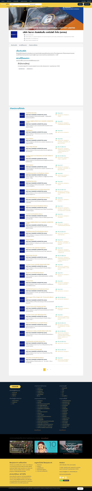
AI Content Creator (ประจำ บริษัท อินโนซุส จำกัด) (36, 314)
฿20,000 (60, 189)
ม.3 (62, 394)
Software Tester (29, 281)
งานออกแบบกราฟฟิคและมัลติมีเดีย (63, 334)
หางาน (3, 1)
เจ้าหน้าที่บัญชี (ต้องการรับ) (31, 113)
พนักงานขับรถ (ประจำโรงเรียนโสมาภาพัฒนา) (35, 357)
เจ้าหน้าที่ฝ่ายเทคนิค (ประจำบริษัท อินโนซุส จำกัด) (35, 341)
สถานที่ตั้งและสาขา (23, 45)
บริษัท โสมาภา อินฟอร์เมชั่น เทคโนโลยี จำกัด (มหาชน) (45, 32)
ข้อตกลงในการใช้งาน (41, 469)
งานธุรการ (59, 159)
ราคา (31, 1)
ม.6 (62, 393)
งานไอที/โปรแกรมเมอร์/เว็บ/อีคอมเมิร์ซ (64, 124)
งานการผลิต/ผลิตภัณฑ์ (61, 192)
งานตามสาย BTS (22, 6)
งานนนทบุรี (64, 412)
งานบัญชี (15, 6)
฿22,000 (60, 156)
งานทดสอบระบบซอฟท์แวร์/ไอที (62, 284)
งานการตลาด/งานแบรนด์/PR (43, 404)
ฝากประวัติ (16, 1)
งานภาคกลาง (65, 421)
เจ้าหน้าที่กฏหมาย (29, 130)
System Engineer (29, 138)
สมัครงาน (9, 1)
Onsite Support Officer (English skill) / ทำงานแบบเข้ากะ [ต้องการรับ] (39, 298)
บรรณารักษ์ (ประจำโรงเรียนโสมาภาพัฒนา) (34, 214)
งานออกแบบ (63, 337)
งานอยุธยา (64, 415)
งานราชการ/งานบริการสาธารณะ (44, 416)
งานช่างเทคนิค (45, 6)
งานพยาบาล (60, 276)
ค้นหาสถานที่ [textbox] (34, 4)
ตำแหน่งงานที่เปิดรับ (33, 45)
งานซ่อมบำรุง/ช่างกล (61, 234)
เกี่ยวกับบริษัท (14, 45)
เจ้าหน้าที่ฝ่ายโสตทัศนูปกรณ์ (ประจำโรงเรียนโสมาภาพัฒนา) (37, 289)
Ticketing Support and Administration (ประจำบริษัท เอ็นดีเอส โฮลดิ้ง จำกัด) (39, 156)
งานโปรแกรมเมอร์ (61, 252)
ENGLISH (89, 1)
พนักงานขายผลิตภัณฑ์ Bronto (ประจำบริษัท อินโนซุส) (36, 323)
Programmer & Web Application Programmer (36, 247)
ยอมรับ (80, 488)
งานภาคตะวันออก (66, 424)
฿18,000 (59, 297)
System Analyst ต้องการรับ (31, 146)
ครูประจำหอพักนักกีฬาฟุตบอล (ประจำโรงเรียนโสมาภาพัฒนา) (38, 197)
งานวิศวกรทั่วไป (65, 141)
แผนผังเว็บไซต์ (40, 468)
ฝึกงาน (38, 396)
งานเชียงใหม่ (64, 408)
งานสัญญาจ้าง (40, 393)
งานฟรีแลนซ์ (39, 391)
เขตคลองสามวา (30, 68)
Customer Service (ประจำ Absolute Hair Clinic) (36, 306)
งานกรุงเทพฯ (65, 405)
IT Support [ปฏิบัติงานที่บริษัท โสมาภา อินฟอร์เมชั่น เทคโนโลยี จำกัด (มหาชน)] (39, 121)
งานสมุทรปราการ (65, 418)
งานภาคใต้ (64, 427)
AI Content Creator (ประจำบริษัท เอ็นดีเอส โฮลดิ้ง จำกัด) (37, 264)
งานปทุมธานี (64, 413)
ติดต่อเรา (39, 466)
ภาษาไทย (84, 1)
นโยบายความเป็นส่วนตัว (42, 471)
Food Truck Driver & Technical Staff (34, 349)
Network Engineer (30, 239)
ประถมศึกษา (64, 396)
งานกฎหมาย (39, 401)
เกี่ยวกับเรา (39, 465)
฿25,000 (60, 147)
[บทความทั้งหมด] (44, 438)
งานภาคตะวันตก (65, 426)
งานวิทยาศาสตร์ (67, 210)
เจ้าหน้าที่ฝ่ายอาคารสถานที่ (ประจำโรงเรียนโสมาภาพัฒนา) (37, 231)
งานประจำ (39, 388)
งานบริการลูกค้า (60, 309)
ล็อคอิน (80, 4)
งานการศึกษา (60, 201)
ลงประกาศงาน (24, 1)
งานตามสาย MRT (31, 6)
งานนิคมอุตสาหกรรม (66, 401)
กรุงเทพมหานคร (22, 68)
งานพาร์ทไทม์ (40, 389)
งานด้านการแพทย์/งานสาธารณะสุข (44, 427)
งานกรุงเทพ (9, 6)
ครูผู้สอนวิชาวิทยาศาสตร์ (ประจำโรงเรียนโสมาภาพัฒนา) (37, 206)
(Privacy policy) (56, 488)
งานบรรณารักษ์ (60, 217)
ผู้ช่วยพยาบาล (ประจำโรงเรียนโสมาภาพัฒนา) (34, 272)
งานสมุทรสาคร (65, 419)
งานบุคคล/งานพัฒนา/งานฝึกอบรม (44, 426)
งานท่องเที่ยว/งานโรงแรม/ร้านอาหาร (45, 424)
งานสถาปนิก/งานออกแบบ (42, 423)
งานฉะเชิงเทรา (65, 410)
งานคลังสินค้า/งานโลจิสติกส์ (43, 408)
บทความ (14, 396)
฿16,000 (59, 331)
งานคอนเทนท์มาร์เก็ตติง (62, 267)
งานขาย (38, 6)
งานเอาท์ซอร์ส (40, 394)
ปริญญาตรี (64, 388)
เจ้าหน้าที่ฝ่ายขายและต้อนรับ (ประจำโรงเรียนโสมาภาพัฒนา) (37, 173)
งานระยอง (64, 416)
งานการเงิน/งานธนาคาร (42, 412)
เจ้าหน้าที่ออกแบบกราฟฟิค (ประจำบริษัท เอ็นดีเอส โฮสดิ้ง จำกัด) (38, 331)
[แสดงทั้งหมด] (38, 430)
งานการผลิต (67, 192)
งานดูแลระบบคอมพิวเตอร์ (62, 151)
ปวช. (63, 391)
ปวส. (63, 389)
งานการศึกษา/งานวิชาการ (42, 407)
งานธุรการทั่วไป (64, 159)
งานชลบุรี (64, 407)
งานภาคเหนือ (65, 423)
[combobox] (19, 4)
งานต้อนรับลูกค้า (63, 176)
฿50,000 (64, 147)
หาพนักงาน (14, 402)
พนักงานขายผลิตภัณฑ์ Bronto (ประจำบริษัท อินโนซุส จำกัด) (38, 189)
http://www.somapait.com (32, 40)
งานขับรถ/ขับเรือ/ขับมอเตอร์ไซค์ (63, 361)
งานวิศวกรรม (60, 141)
